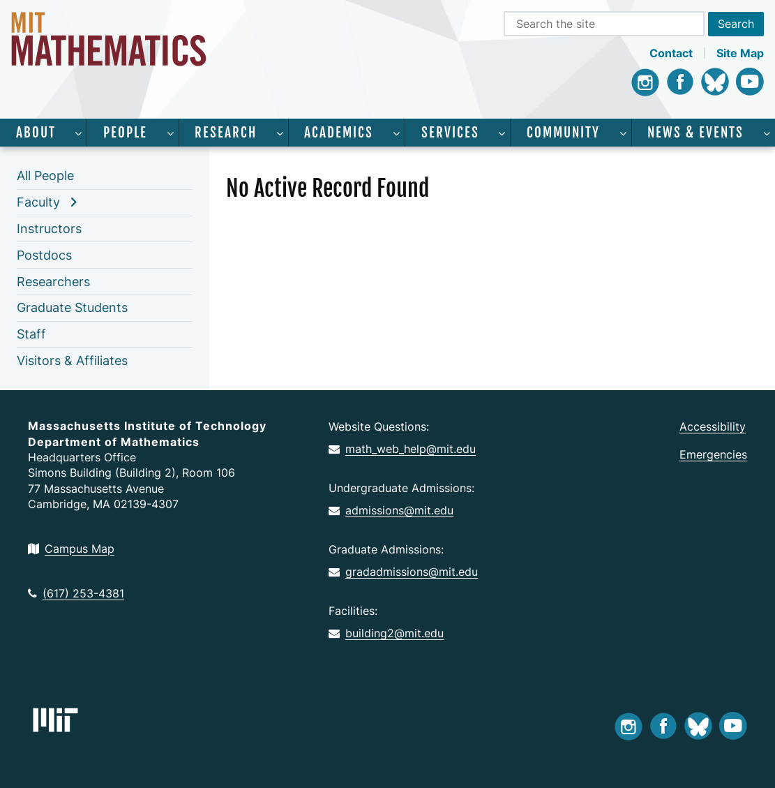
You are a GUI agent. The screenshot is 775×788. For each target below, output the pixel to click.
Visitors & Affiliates (72, 360)
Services (450, 132)
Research (226, 132)
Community (563, 132)
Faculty (38, 202)
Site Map (740, 53)
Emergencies (713, 454)
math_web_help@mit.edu (402, 449)
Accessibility (712, 426)
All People (45, 175)
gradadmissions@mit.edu (403, 572)
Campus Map (71, 549)
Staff (31, 334)
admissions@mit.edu (391, 510)
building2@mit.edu (386, 633)
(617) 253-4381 (76, 593)
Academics (338, 132)
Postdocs (44, 255)
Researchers (53, 281)
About (36, 132)
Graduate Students (72, 307)
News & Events (695, 132)
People (125, 132)
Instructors (49, 228)
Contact (671, 53)
